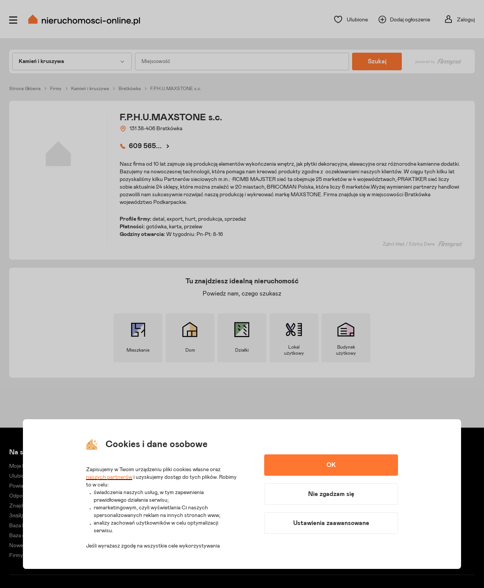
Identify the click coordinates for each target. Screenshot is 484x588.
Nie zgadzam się (331, 494)
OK (331, 465)
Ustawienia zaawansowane (331, 523)
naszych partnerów (109, 477)
